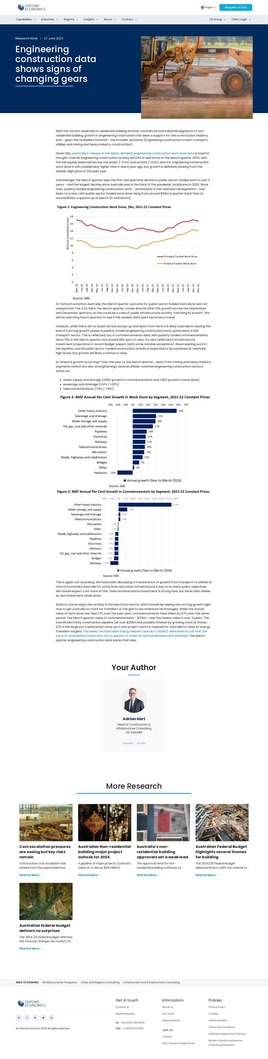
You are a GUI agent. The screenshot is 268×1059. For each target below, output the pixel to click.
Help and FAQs (171, 1020)
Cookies (213, 1013)
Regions (72, 19)
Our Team (168, 1013)
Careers (167, 1036)
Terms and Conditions (222, 1027)
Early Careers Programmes (178, 1043)
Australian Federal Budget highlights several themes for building (221, 852)
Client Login (242, 19)
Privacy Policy (217, 1007)
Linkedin (128, 743)
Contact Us (122, 1007)
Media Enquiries (125, 1013)
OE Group (218, 19)
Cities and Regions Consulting (100, 982)
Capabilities (26, 19)
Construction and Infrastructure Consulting (151, 982)
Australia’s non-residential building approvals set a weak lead (162, 852)
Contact (130, 19)
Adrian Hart (134, 719)
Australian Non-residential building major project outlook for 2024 (104, 852)
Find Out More (31, 875)
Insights (92, 19)
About (110, 19)
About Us (167, 1007)
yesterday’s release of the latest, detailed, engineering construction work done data (132, 153)
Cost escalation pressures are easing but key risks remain (45, 852)
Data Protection (218, 1020)
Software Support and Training (227, 1033)
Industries (50, 19)
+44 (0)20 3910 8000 (133, 1022)
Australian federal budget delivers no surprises (44, 928)
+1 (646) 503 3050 (132, 1028)
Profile (141, 743)
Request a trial (236, 7)
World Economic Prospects (59, 982)
